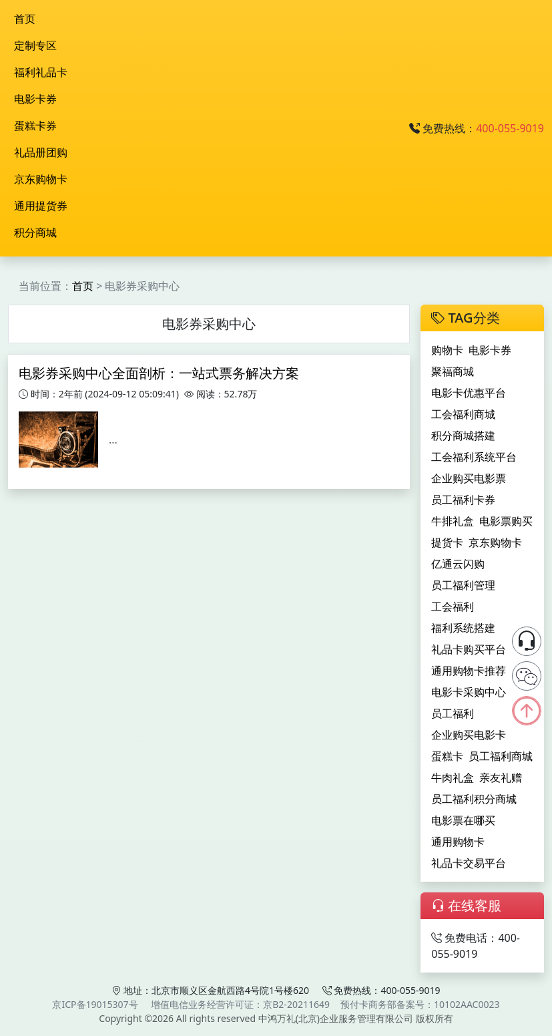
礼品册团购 (40, 152)
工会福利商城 (463, 414)
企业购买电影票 (468, 478)
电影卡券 (35, 99)
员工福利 (452, 713)
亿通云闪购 (458, 563)
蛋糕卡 (447, 756)
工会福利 (452, 606)
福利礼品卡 (40, 72)
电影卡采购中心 (468, 692)
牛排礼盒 (452, 521)
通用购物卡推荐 (468, 670)
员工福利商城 (501, 756)
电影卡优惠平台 (468, 392)
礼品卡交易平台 (468, 863)
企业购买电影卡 (468, 734)
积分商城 (35, 232)
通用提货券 (40, 205)
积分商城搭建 (463, 435)
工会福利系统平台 (474, 457)
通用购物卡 (458, 841)
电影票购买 (506, 521)
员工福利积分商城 (474, 799)
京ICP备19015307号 (94, 1004)
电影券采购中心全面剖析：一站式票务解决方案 (159, 373)
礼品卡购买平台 (468, 649)
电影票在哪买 (463, 820)
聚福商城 (452, 371)
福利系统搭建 (463, 628)
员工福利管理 (463, 585)
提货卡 (447, 542)
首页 (24, 18)
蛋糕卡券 (35, 125)
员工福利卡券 (463, 499)
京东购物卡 (40, 179)
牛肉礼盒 (452, 777)
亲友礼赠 (500, 777)
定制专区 (35, 45)
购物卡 (447, 350)
